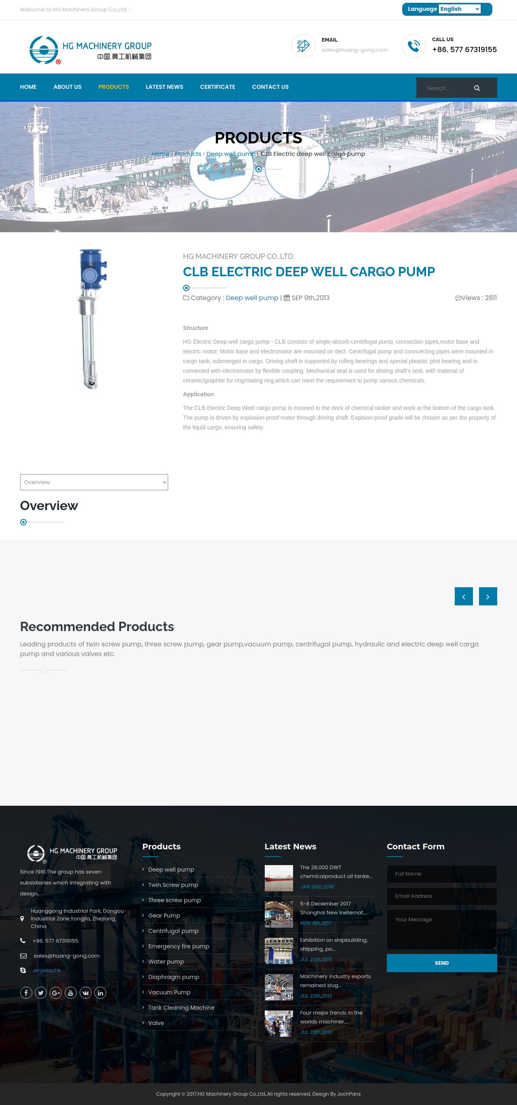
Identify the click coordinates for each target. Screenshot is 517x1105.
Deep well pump (231, 153)
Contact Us (270, 87)
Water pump (166, 962)
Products (114, 87)
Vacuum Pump (169, 992)
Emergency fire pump (178, 946)
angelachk (47, 970)
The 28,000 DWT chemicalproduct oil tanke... (336, 871)
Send (442, 963)
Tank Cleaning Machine (181, 1008)
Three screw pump (174, 900)
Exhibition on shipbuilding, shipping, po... (334, 944)
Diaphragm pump (173, 977)
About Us (67, 87)
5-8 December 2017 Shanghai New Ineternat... (333, 908)
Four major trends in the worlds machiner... (331, 1017)
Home (28, 87)
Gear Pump (164, 916)
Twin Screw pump (173, 885)
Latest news (165, 87)
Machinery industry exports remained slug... (335, 981)
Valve (156, 1023)
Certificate (217, 87)
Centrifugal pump (173, 931)
